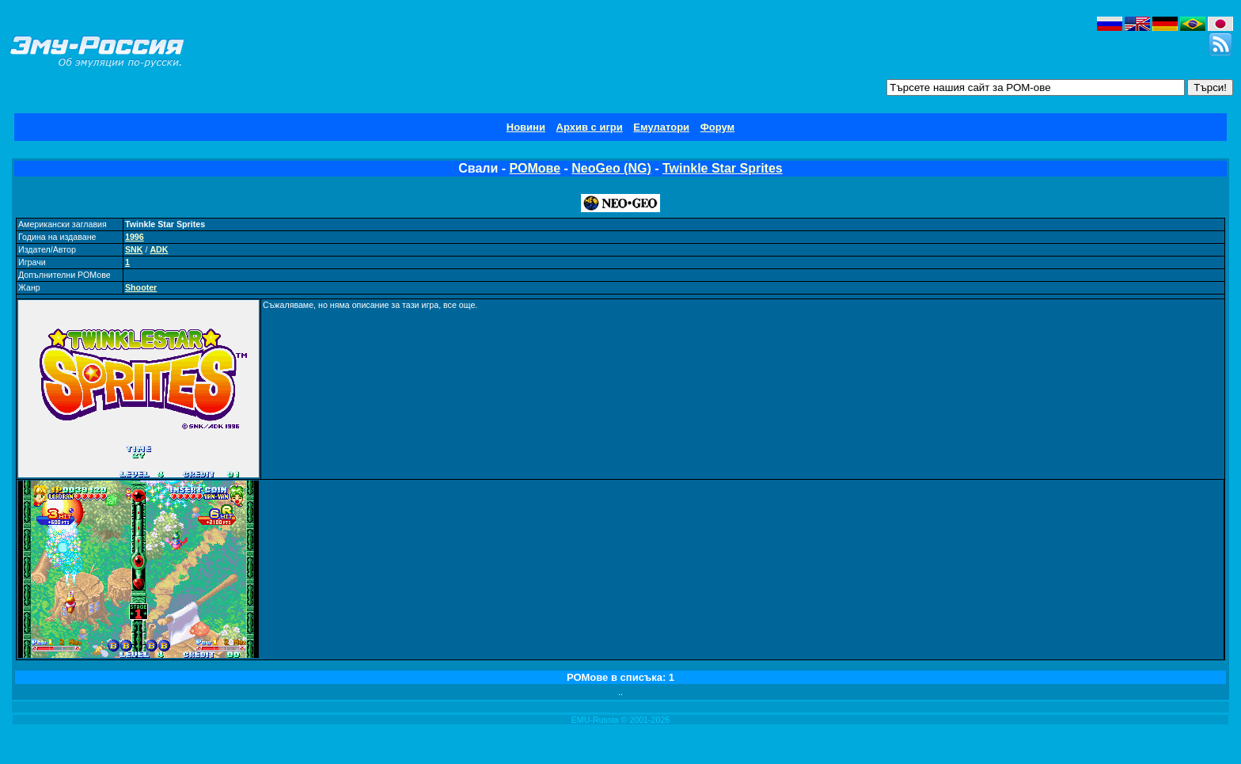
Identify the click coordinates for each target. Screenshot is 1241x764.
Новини (526, 127)
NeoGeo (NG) (611, 168)
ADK (159, 249)
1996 (134, 236)
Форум (717, 127)
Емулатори (661, 127)
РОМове (535, 168)
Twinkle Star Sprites (722, 168)
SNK (134, 249)
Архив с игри (589, 127)
